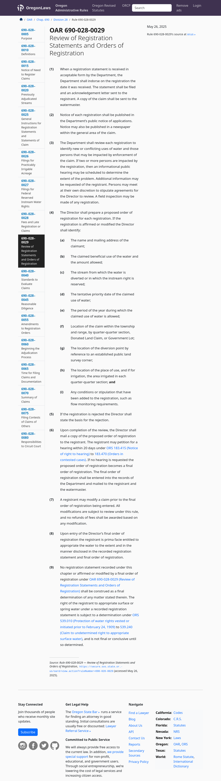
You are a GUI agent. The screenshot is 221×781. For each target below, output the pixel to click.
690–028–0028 (30, 222)
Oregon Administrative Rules (71, 7)
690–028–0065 (31, 372)
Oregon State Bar (84, 712)
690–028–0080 (31, 439)
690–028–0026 (28, 162)
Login (197, 5)
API (131, 732)
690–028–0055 (30, 324)
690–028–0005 (28, 34)
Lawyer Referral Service (91, 728)
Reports (134, 744)
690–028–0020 (29, 94)
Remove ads (182, 7)
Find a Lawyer (139, 713)
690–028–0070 (29, 395)
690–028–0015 (30, 69)
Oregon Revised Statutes (104, 7)
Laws (177, 738)
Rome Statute (183, 757)
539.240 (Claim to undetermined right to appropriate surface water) (96, 633)
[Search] (151, 8)
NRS (176, 731)
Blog (132, 719)
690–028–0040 (29, 279)
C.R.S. (177, 719)
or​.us (190, 34)
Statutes (179, 725)
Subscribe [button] (28, 732)
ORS (185, 744)
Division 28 (60, 19)
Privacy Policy (139, 762)
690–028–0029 (30, 251)
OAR (29, 19)
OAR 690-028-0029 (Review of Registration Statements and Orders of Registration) (97, 585)
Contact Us (137, 738)
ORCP (126, 5)
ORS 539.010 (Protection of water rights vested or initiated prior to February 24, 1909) (99, 621)
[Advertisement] (173, 70)
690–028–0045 (28, 301)
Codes (178, 713)
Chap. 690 (43, 19)
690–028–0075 (30, 417)
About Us (135, 725)
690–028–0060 (30, 348)
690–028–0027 (31, 193)
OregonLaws (38, 7)
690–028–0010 (28, 50)
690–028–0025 (31, 127)
